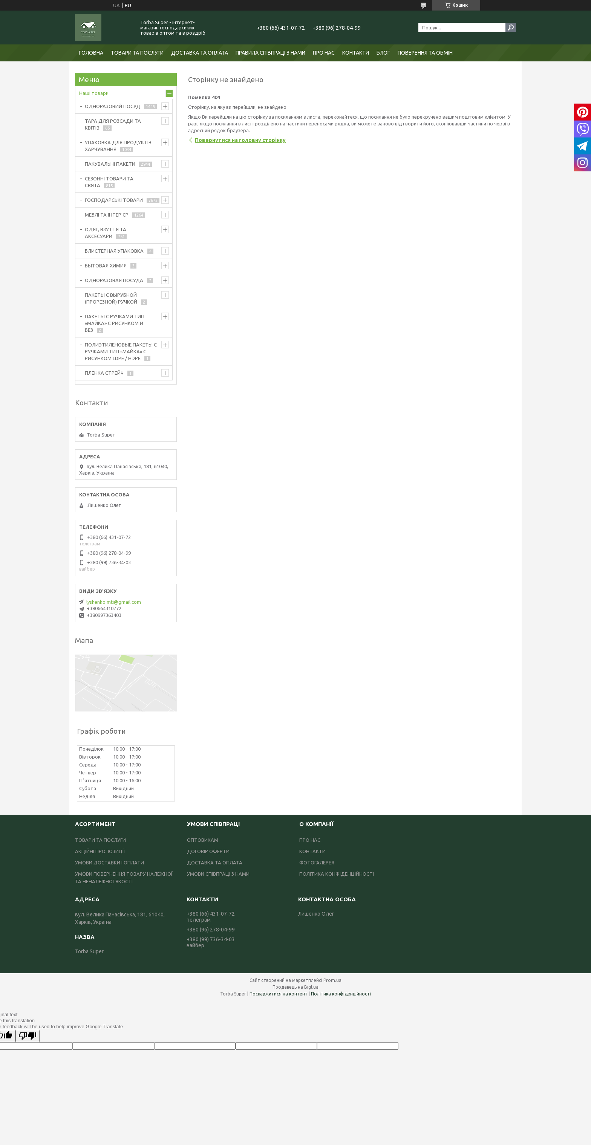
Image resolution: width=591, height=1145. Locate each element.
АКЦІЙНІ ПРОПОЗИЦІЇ (100, 851)
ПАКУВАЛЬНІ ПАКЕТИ (110, 163)
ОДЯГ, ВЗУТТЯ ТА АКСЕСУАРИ (105, 233)
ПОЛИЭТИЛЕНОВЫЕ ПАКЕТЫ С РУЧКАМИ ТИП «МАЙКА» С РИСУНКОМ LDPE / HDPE (121, 351)
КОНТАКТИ (355, 53)
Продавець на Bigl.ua (295, 987)
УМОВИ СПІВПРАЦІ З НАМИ (218, 873)
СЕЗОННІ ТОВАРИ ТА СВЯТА (109, 182)
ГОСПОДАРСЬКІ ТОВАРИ (114, 200)
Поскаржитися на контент (279, 993)
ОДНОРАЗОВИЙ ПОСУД (112, 106)
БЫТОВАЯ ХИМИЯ (106, 265)
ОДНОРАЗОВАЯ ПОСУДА (114, 280)
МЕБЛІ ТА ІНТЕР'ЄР (107, 214)
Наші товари (94, 93)
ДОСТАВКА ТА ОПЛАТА (199, 53)
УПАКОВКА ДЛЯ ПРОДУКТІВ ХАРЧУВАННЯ (118, 146)
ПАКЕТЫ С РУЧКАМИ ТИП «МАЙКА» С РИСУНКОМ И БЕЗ (114, 323)
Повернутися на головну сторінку (240, 140)
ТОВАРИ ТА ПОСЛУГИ (137, 53)
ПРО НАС (324, 53)
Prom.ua (332, 980)
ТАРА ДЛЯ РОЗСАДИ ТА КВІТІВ (113, 124)
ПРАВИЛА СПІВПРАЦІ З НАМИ (270, 53)
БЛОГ (383, 53)
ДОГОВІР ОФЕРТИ (208, 851)
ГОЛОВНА (91, 53)
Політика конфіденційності (341, 993)
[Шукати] (510, 27)
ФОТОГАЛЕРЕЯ (316, 862)
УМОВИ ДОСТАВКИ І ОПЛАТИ (109, 862)
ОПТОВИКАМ (202, 840)
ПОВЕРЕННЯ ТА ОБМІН (425, 53)
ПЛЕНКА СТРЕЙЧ (104, 373)
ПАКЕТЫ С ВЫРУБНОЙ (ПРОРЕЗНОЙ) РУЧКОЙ (111, 298)
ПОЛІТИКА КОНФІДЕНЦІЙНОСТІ (336, 873)
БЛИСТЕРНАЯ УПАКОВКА (114, 250)
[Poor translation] (27, 1036)
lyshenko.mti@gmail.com (113, 602)
